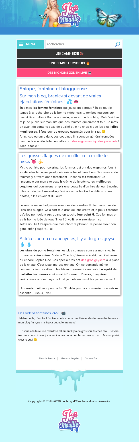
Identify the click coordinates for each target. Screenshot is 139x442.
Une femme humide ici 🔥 (69, 63)
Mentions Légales (70, 358)
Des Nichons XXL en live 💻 (69, 72)
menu (30, 44)
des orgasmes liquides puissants (94, 141)
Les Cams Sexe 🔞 (70, 53)
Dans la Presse (47, 358)
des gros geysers (93, 260)
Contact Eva (91, 358)
